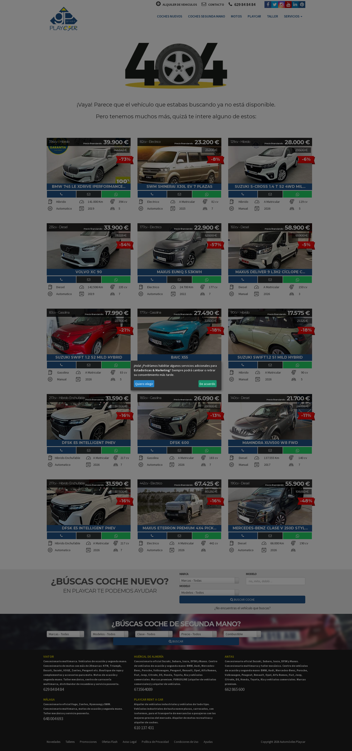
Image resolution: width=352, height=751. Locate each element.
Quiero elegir (144, 384)
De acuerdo (207, 384)
